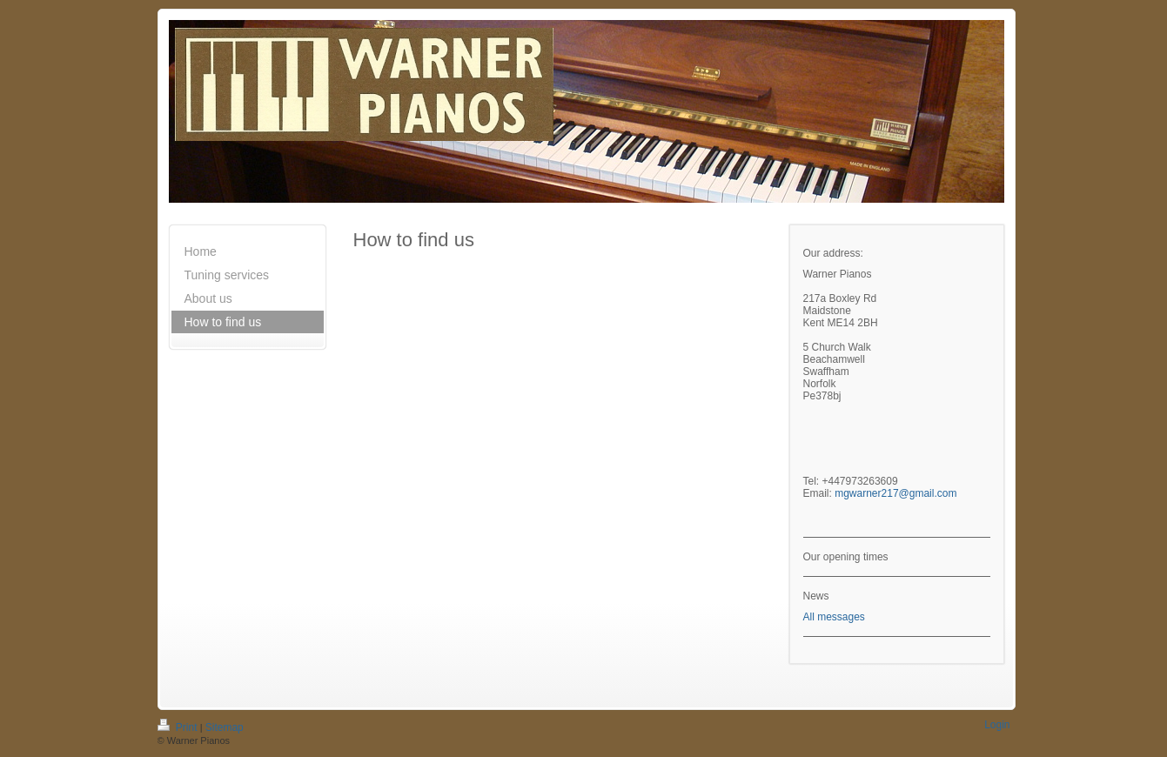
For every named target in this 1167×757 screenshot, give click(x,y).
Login (996, 725)
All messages (834, 617)
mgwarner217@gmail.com (895, 493)
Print (179, 727)
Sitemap (224, 727)
